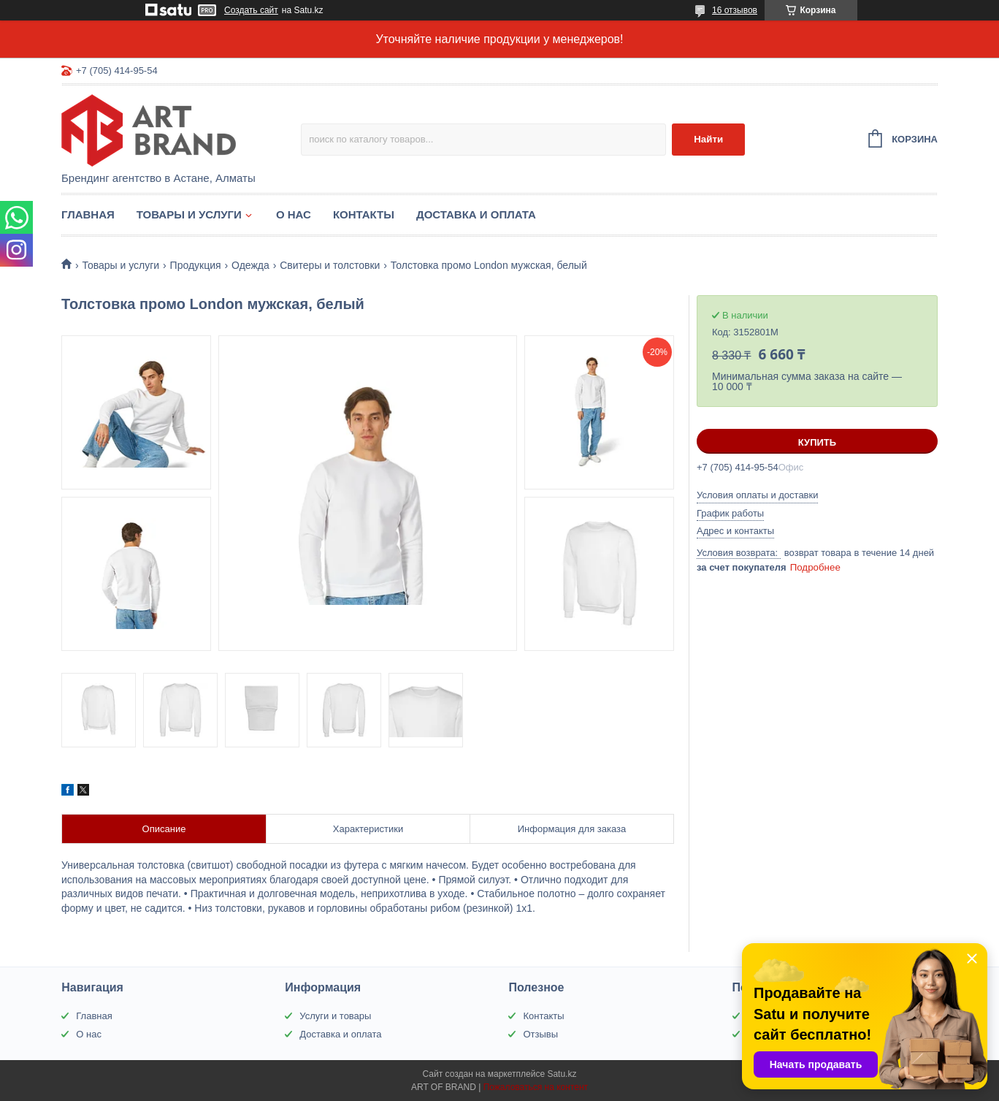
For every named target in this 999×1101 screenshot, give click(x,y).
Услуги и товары (335, 1015)
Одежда (250, 265)
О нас (293, 214)
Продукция (195, 265)
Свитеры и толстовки (330, 265)
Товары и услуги (189, 214)
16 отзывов (734, 10)
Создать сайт (251, 10)
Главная (88, 214)
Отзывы (540, 1034)
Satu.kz (561, 1074)
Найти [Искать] (708, 139)
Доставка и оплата (476, 214)
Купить (817, 442)
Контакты (363, 214)
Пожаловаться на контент (535, 1087)
